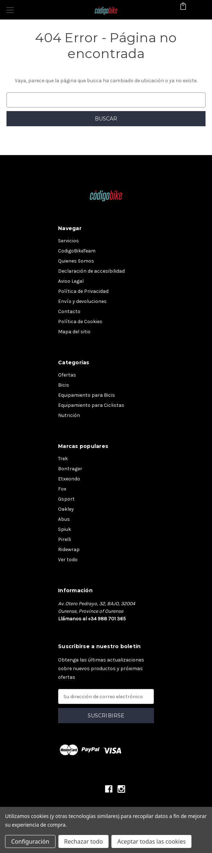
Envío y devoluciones (82, 301)
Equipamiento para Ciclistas (91, 405)
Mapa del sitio (74, 332)
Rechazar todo (83, 841)
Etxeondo (69, 479)
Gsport (66, 499)
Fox (62, 489)
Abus (64, 519)
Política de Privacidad (83, 291)
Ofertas (67, 375)
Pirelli (64, 539)
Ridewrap (69, 549)
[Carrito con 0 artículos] (183, 9)
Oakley (66, 509)
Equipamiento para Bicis (86, 395)
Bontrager (70, 469)
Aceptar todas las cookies (151, 841)
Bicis (63, 385)
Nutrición (69, 415)
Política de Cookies (80, 321)
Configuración (30, 841)
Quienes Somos (76, 261)
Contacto (69, 311)
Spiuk (64, 529)
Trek (63, 459)
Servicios (68, 241)
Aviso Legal (71, 281)
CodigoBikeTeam (77, 251)
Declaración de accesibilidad (91, 271)
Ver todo (68, 560)
